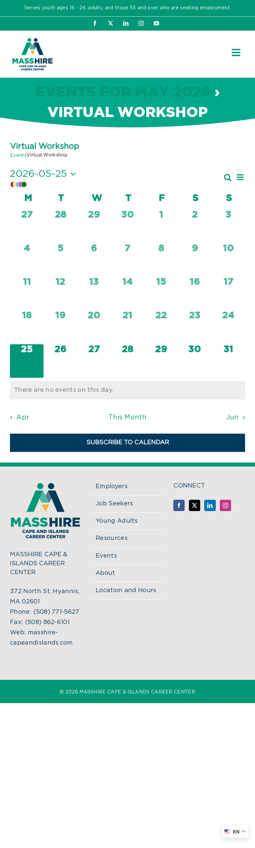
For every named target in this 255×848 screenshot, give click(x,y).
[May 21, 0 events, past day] (127, 327)
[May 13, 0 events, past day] (94, 293)
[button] (116, 184)
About (105, 573)
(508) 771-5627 (56, 612)
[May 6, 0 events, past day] (94, 260)
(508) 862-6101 (47, 622)
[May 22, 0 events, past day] (161, 327)
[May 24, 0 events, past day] (228, 327)
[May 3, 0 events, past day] (228, 226)
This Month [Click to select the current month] (127, 417)
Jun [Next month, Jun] (232, 417)
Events (18, 155)
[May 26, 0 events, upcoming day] (60, 361)
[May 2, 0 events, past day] (195, 226)
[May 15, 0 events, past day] (161, 293)
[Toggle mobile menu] (237, 52)
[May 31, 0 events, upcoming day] (228, 361)
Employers (112, 486)
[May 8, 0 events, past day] (161, 260)
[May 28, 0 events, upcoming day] (127, 361)
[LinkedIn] (209, 505)
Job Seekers (114, 504)
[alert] (127, 390)
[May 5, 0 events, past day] (60, 260)
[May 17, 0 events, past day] (228, 293)
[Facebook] (179, 505)
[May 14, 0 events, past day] (127, 293)
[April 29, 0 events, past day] (94, 226)
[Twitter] (194, 505)
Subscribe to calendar (127, 443)
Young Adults (117, 521)
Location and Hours (126, 590)
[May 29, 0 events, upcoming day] (161, 361)
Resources (112, 538)
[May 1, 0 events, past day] (161, 226)
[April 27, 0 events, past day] (26, 226)
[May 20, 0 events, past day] (94, 327)
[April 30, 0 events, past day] (127, 226)
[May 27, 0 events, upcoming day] (94, 361)
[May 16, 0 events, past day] (195, 293)
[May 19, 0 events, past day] (60, 327)
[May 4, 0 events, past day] (26, 260)
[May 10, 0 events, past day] (228, 260)
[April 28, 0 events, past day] (60, 226)
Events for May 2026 (123, 92)
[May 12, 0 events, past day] (60, 293)
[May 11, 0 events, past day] (26, 293)
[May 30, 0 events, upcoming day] (195, 361)
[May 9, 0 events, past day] (195, 260)
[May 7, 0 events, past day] (127, 260)
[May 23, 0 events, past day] (195, 327)
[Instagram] (225, 505)
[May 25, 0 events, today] (26, 361)
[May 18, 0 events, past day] (26, 327)
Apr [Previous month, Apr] (22, 417)
